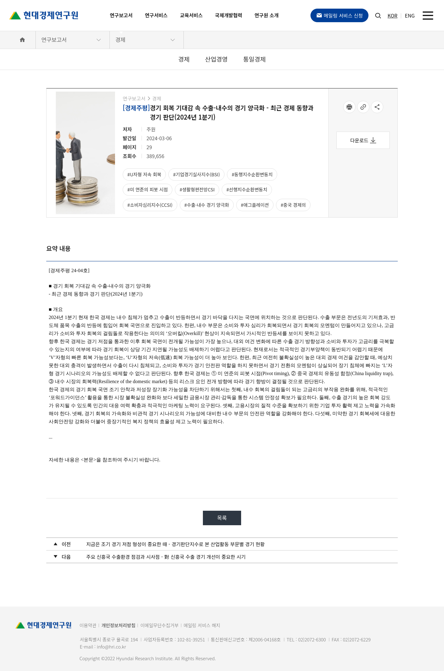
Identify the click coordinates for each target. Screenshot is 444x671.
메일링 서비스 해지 (202, 625)
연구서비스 (156, 15)
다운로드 (363, 140)
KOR (392, 15)
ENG (410, 15)
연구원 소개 (267, 15)
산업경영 (216, 59)
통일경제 (254, 59)
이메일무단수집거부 (159, 625)
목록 (222, 518)
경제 (120, 39)
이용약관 (88, 625)
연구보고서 (121, 15)
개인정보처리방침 (118, 625)
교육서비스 (191, 15)
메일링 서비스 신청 (339, 15)
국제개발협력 (228, 15)
